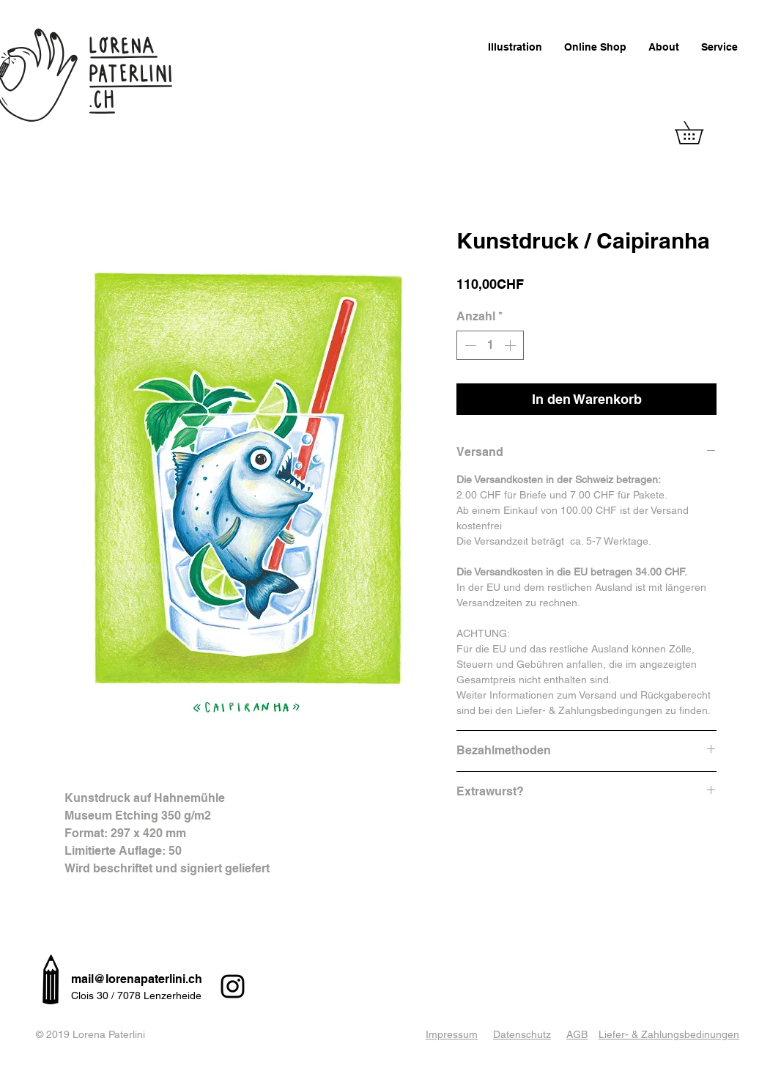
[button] (700, 132)
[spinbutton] (490, 345)
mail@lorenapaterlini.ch (136, 979)
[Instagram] (232, 986)
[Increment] (511, 345)
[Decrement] (469, 345)
